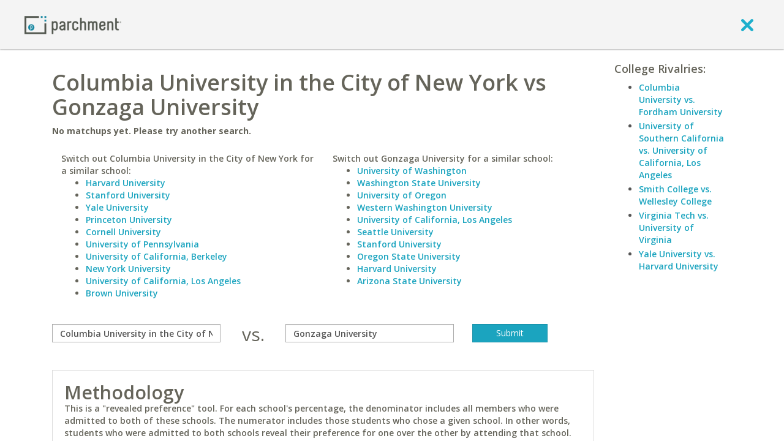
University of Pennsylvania (142, 244)
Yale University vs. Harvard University (678, 260)
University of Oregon (402, 195)
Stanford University (128, 195)
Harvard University (125, 183)
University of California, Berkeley (156, 256)
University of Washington (412, 170)
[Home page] (72, 24)
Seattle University (395, 232)
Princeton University (129, 219)
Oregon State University (409, 256)
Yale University (117, 207)
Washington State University (419, 183)
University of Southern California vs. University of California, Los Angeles (681, 150)
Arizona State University (409, 281)
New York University (128, 268)
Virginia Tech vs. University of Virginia (674, 227)
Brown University (122, 293)
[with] (369, 333)
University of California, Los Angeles (163, 281)
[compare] (136, 333)
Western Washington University (424, 207)
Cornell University (123, 232)
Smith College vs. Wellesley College (675, 195)
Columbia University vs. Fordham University (681, 99)
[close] (747, 24)
